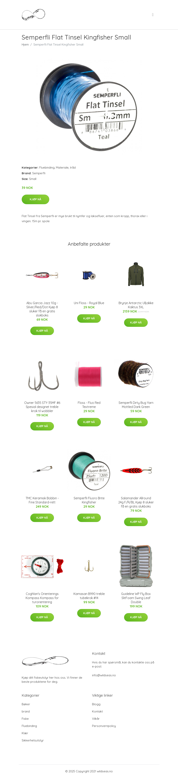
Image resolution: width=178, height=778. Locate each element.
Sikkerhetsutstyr (33, 740)
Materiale (62, 167)
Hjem (25, 44)
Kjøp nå (35, 199)
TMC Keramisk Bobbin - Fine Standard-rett (42, 500)
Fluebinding (47, 167)
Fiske (25, 719)
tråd (73, 167)
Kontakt (97, 711)
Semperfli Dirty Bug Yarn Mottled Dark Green (136, 405)
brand (26, 711)
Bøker (26, 704)
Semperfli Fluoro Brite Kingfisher (89, 500)
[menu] (153, 14)
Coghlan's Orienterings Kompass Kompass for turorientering (42, 598)
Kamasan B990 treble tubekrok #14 (89, 596)
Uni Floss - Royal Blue (89, 303)
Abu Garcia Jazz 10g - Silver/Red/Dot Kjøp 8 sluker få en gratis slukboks (42, 309)
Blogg (96, 704)
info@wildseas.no (104, 675)
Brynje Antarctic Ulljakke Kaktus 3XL (136, 305)
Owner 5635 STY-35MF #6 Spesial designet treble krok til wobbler (42, 407)
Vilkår (96, 719)
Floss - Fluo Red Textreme (89, 405)
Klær (25, 733)
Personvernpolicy (104, 726)
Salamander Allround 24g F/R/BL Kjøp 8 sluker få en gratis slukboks (136, 502)
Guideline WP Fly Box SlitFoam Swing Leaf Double (136, 598)
